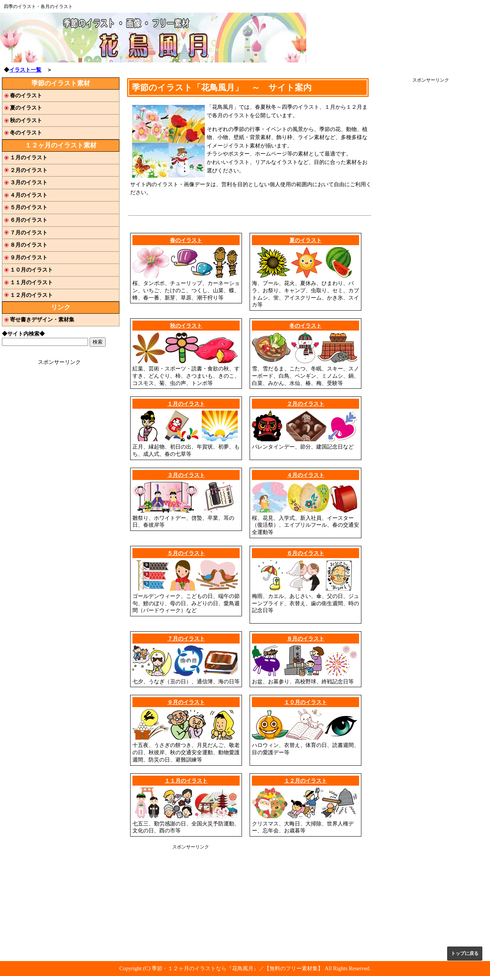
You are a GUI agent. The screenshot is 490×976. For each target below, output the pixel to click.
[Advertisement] (430, 198)
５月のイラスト (186, 553)
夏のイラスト (305, 240)
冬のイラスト (305, 326)
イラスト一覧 (25, 70)
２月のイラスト (305, 404)
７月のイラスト (186, 638)
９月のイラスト (186, 702)
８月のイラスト (305, 638)
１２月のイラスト (305, 781)
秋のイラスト (186, 326)
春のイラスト (186, 240)
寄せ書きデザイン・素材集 (42, 319)
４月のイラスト (305, 475)
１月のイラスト (186, 404)
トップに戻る (465, 953)
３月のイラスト (186, 475)
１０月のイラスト (305, 702)
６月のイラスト (305, 553)
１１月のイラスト (186, 781)
